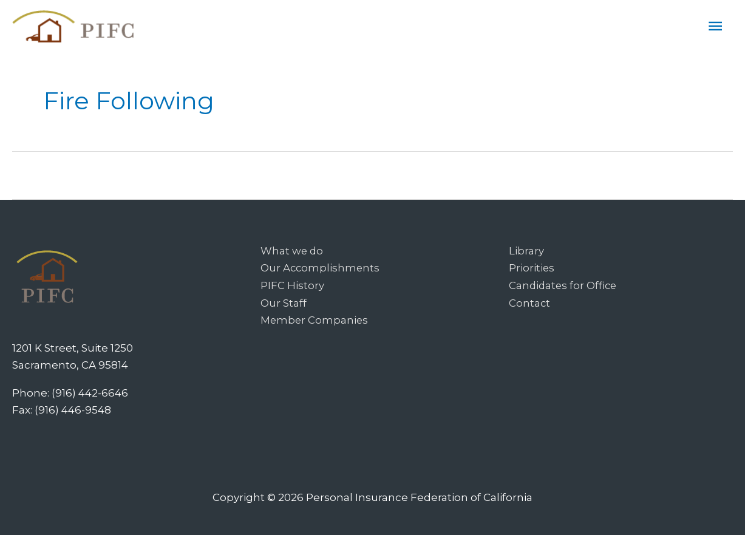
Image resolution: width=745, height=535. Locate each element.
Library (526, 251)
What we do (292, 251)
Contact (530, 302)
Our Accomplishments (320, 268)
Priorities (532, 268)
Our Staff (283, 302)
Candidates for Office (564, 285)
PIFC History (292, 285)
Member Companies (315, 319)
